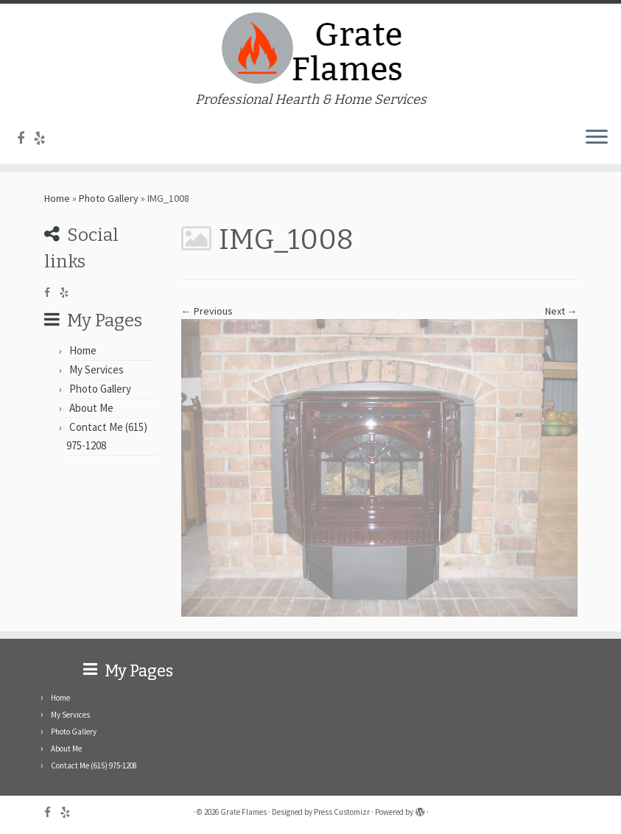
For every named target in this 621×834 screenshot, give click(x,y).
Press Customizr (342, 812)
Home (57, 198)
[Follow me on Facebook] (25, 138)
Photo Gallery (108, 198)
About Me (91, 408)
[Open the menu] (597, 138)
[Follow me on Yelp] (44, 138)
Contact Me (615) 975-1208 (94, 765)
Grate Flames (243, 812)
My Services (96, 369)
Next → (561, 311)
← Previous (207, 311)
